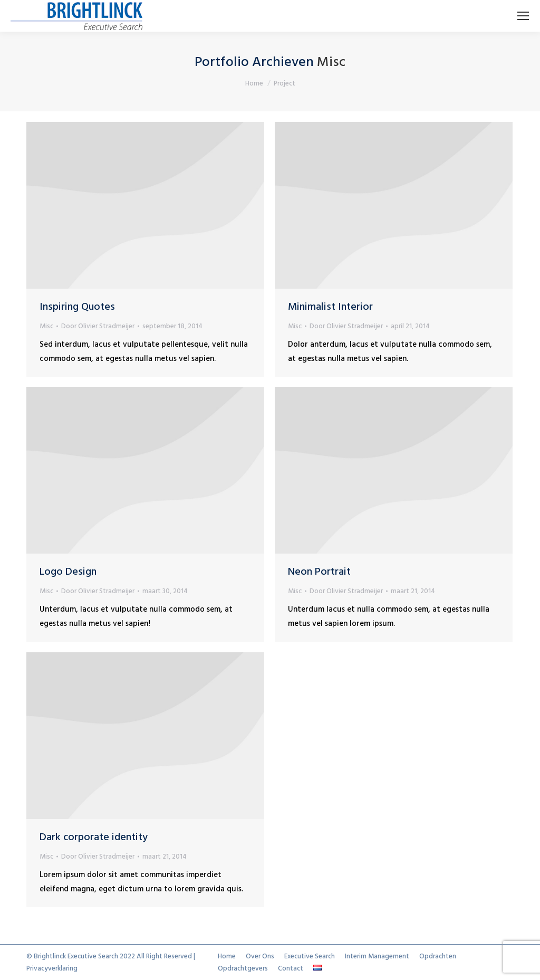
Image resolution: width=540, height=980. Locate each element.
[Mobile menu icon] (523, 15)
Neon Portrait (319, 572)
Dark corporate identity (94, 837)
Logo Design (68, 572)
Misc (46, 326)
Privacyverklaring (52, 968)
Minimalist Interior (330, 307)
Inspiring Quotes (77, 307)
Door (97, 326)
